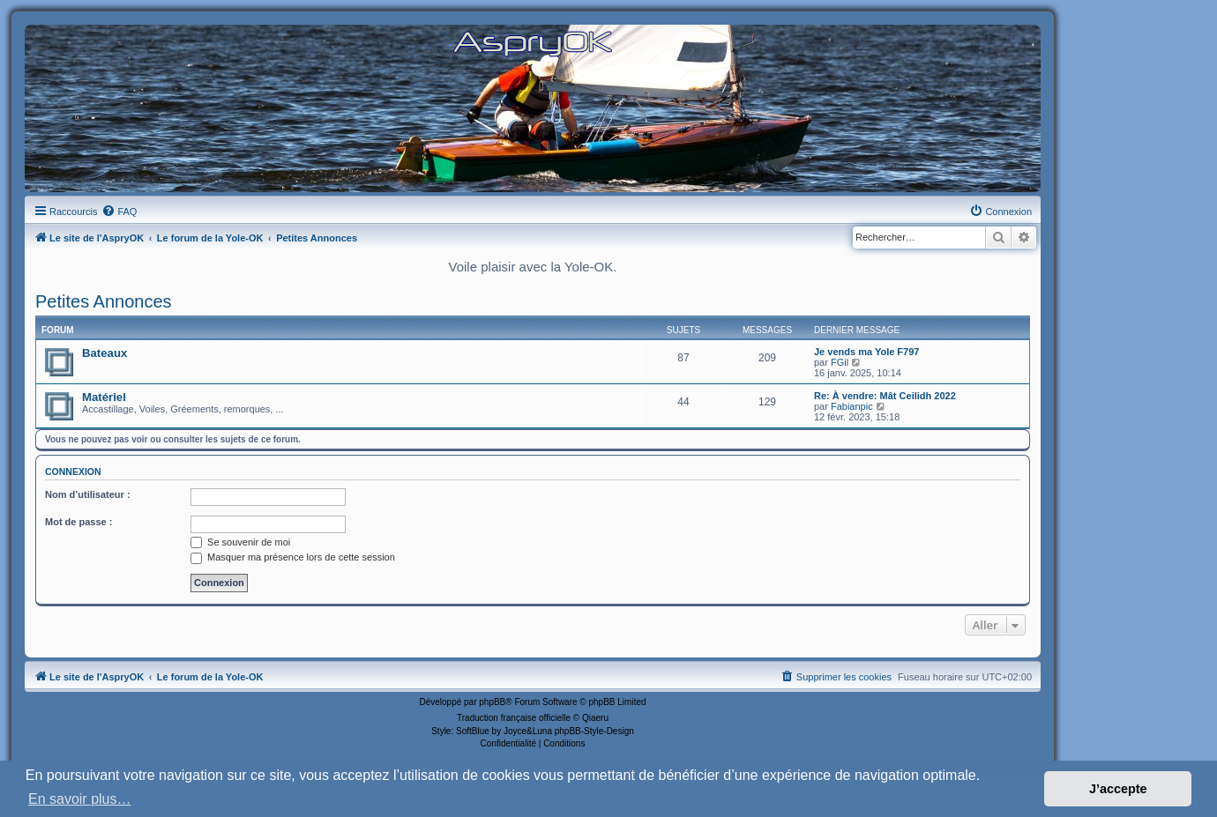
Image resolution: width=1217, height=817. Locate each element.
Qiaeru (595, 718)
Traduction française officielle (514, 718)
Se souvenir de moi (240, 542)
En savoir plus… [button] (79, 798)
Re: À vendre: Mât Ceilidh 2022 (885, 395)
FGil (839, 362)
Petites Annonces (103, 301)
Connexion (73, 471)
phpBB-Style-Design (594, 731)
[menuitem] (119, 211)
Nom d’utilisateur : (88, 494)
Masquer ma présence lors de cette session (292, 557)
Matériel (104, 397)
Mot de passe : (78, 521)
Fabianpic (852, 406)
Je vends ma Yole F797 (866, 351)
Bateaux (104, 353)
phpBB (492, 702)
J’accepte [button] (1118, 789)
